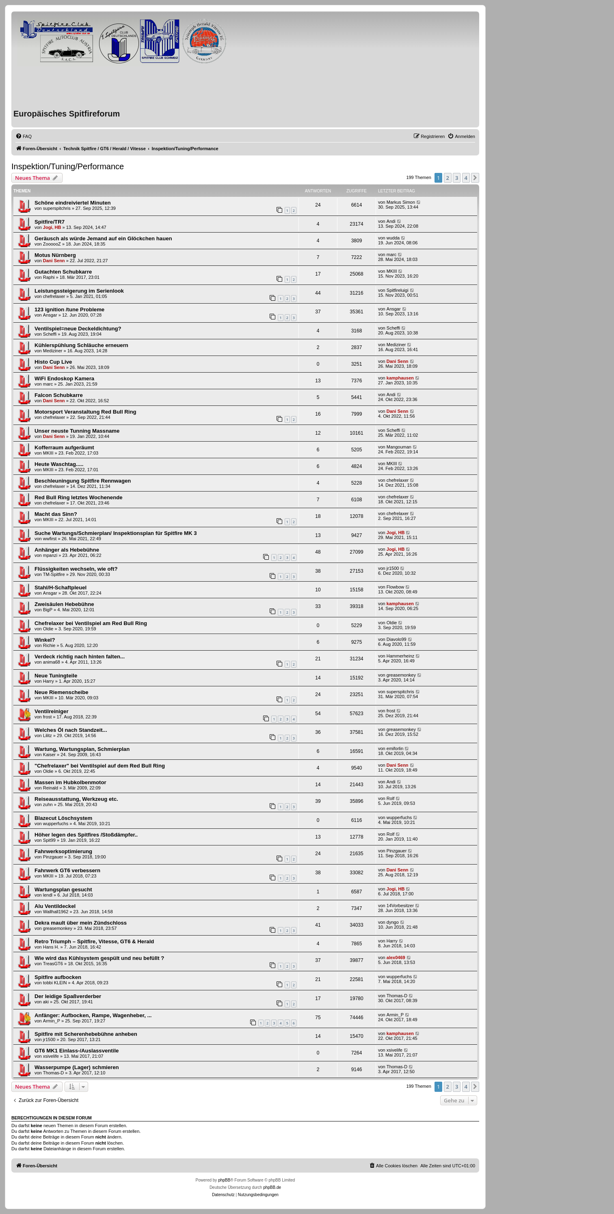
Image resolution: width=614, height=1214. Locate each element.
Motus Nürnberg (55, 255)
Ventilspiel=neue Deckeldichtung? (78, 329)
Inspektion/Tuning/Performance (67, 166)
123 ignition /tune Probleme (69, 309)
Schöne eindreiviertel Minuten (73, 203)
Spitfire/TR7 (50, 222)
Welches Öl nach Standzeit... (71, 730)
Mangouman (399, 446)
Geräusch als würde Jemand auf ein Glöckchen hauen (103, 238)
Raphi (49, 277)
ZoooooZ (52, 244)
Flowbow (395, 586)
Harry (48, 681)
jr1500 (393, 568)
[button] (475, 178)
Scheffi (49, 334)
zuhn (48, 804)
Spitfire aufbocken (58, 977)
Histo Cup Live (53, 362)
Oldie (48, 628)
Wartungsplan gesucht (63, 889)
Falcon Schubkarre (59, 395)
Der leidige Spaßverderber (68, 996)
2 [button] (447, 177)
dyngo (393, 922)
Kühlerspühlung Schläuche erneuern (81, 345)
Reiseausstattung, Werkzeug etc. (76, 799)
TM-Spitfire (54, 574)
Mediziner (53, 350)
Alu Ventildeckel (55, 906)
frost (47, 716)
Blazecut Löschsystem (63, 818)
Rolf (391, 798)
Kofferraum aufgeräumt (64, 447)
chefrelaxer (54, 296)
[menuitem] (23, 136)
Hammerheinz (400, 655)
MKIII (392, 271)
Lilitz (47, 735)
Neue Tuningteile (56, 676)
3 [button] (456, 177)
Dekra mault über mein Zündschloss (81, 923)
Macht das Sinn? (56, 514)
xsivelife (51, 1056)
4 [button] (466, 177)
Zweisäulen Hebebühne (64, 604)
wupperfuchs (55, 823)
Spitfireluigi (398, 290)
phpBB (224, 1180)
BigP (47, 609)
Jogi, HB (52, 227)
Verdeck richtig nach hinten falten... (80, 656)
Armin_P (51, 1020)
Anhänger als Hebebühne (67, 550)
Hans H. (51, 946)
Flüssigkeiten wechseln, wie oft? (76, 569)
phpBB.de (272, 1187)
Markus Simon (401, 202)
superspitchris (57, 208)
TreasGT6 (53, 963)
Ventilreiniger (52, 711)
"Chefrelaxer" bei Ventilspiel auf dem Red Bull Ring (100, 766)
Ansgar (50, 315)
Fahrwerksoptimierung (63, 851)
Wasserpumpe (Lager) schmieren (77, 1067)
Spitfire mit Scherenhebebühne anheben (86, 1034)
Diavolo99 (396, 639)
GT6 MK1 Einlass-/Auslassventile (77, 1051)
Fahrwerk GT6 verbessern (67, 870)
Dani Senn (54, 260)
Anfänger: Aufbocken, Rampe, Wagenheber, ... (93, 1015)
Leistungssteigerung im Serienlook (79, 291)
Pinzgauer (53, 856)
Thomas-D (397, 995)
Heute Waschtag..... (59, 464)
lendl (47, 895)
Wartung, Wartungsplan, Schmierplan (82, 749)
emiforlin (395, 748)
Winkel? (45, 640)
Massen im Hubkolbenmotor (70, 782)
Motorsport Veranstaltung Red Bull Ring (85, 412)
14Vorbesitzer (400, 905)
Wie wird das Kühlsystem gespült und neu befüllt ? (99, 958)
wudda (393, 237)
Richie (49, 645)
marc (391, 254)
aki (46, 1001)
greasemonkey (401, 675)
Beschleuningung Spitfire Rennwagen (83, 481)
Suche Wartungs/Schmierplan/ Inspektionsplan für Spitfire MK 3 (116, 533)
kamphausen (400, 377)
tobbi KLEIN (55, 982)
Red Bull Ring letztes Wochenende (79, 497)
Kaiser (49, 754)
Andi (391, 221)
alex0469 (396, 957)
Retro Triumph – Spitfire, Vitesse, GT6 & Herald (94, 941)
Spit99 (49, 840)
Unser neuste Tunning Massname (77, 431)
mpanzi (50, 555)
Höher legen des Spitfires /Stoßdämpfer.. (86, 835)
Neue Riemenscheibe (62, 692)
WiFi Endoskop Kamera (64, 378)
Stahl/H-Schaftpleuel (60, 587)
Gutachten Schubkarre (63, 272)
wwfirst (50, 538)
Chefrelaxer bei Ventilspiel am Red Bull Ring (91, 623)
